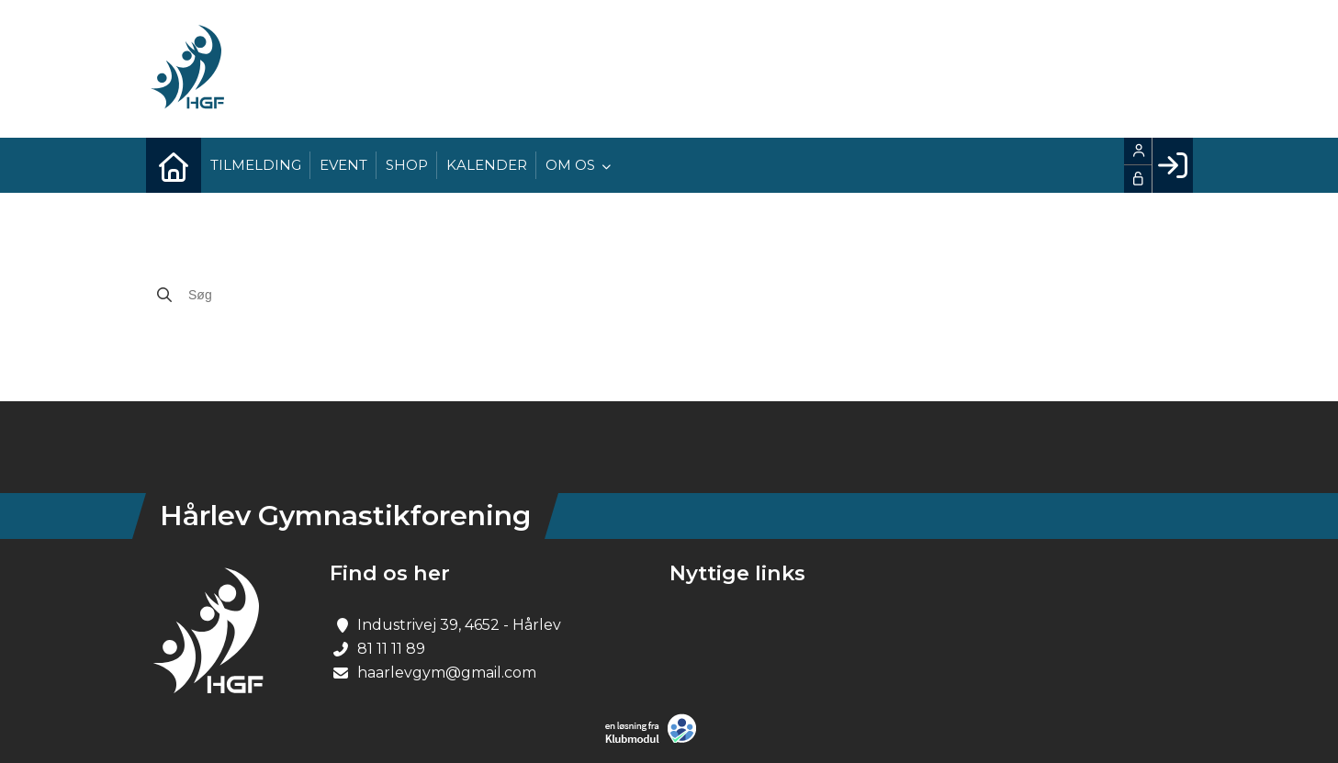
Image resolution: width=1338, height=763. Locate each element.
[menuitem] (173, 165)
